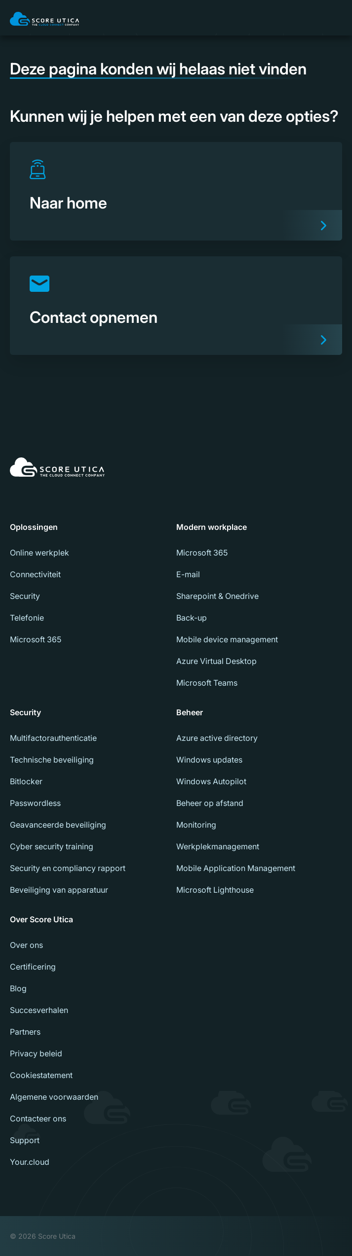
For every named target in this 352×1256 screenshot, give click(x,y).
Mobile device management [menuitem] (227, 639)
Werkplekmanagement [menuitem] (217, 846)
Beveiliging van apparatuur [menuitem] (59, 890)
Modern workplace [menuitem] (211, 527)
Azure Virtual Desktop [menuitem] (216, 661)
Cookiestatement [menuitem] (41, 1075)
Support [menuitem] (24, 1140)
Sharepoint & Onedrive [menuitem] (217, 596)
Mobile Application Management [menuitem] (235, 868)
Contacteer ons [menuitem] (38, 1118)
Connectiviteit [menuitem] (35, 574)
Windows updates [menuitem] (209, 760)
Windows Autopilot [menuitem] (211, 781)
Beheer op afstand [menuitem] (209, 803)
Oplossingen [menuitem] (34, 527)
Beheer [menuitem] (189, 712)
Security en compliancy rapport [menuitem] (67, 868)
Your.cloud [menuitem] (29, 1162)
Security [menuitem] (25, 596)
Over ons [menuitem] (26, 945)
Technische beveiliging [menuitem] (52, 760)
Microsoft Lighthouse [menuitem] (215, 890)
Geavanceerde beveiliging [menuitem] (58, 825)
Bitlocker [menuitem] (26, 781)
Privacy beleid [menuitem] (36, 1053)
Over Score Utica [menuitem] (41, 919)
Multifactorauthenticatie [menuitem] (53, 738)
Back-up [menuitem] (191, 618)
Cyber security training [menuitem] (51, 846)
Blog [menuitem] (18, 988)
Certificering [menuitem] (33, 967)
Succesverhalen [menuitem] (39, 1010)
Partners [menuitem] (25, 1032)
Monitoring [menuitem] (196, 825)
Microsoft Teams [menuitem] (206, 683)
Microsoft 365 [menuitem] (35, 639)
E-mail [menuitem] (188, 574)
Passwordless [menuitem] (35, 803)
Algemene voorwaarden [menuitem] (54, 1097)
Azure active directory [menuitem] (217, 738)
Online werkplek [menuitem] (39, 553)
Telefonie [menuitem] (27, 618)
